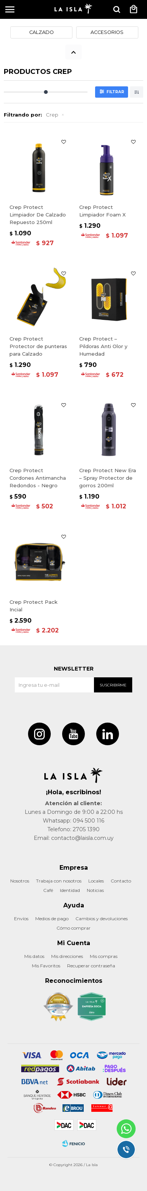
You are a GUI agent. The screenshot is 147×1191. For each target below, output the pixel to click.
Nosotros (19, 881)
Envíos (21, 918)
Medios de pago (52, 918)
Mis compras (103, 956)
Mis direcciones (67, 956)
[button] (116, 9)
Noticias (95, 890)
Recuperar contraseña (91, 965)
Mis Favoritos (46, 965)
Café (48, 890)
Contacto (121, 881)
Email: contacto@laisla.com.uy (74, 838)
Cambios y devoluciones (101, 918)
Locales (96, 881)
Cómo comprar (73, 928)
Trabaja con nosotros (58, 881)
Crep (52, 115)
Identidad (70, 890)
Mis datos (34, 956)
